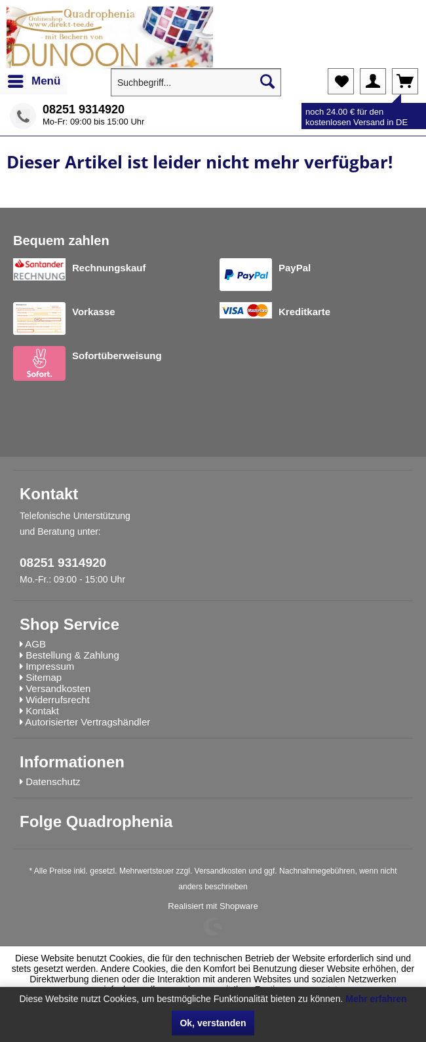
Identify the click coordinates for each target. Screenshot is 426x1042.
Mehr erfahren (375, 999)
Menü (34, 79)
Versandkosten (220, 871)
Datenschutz (53, 781)
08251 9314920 (84, 109)
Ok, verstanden (213, 1023)
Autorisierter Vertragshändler (87, 721)
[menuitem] (33, 81)
